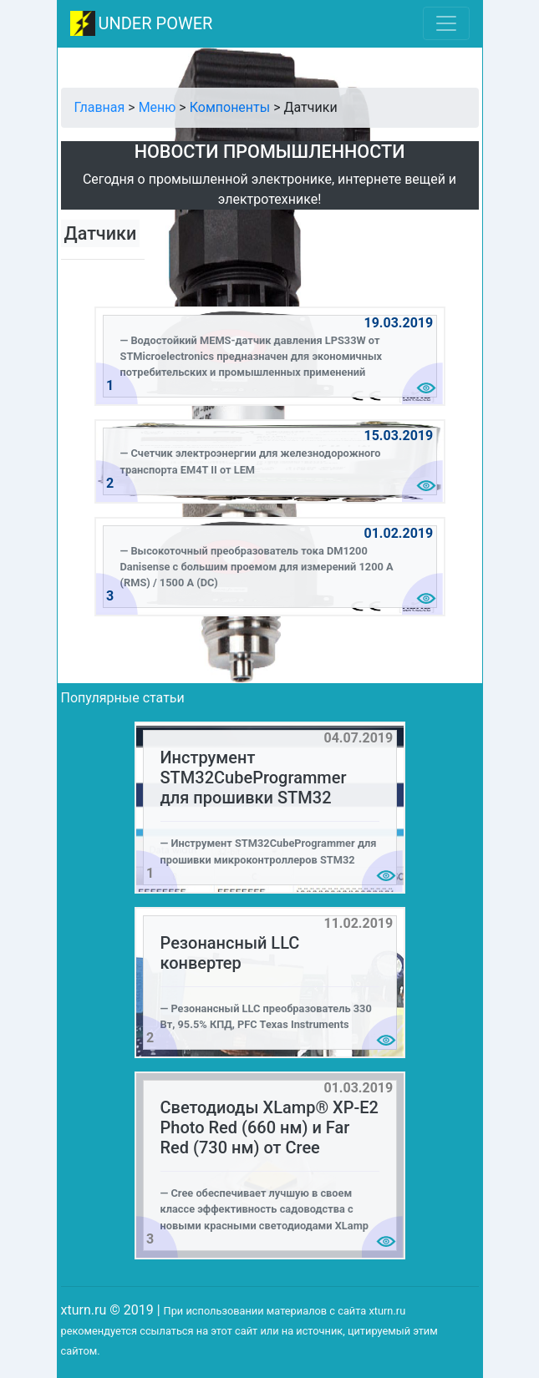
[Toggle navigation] (446, 23)
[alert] (269, 357)
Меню (157, 107)
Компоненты (230, 107)
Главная (99, 107)
